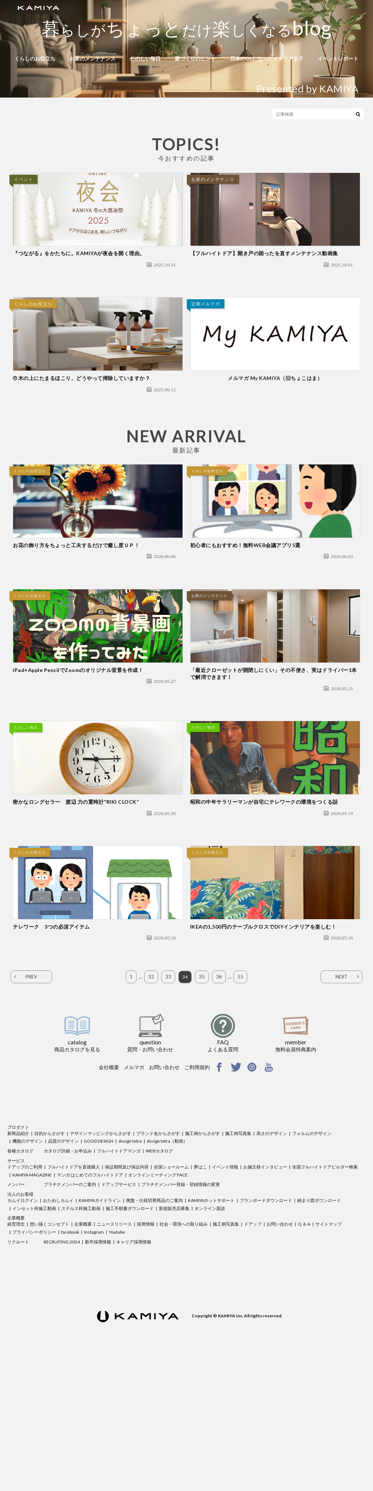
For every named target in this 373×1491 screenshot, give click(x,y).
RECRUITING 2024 (62, 1371)
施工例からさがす (202, 1262)
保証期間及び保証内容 (127, 1296)
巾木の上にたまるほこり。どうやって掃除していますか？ (81, 421)
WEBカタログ (159, 1280)
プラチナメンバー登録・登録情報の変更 (180, 1313)
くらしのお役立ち (35, 58)
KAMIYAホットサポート (211, 1329)
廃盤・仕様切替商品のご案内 (154, 1329)
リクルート (18, 1371)
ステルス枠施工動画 (81, 1337)
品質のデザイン (63, 1270)
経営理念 (16, 1353)
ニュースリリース (114, 1353)
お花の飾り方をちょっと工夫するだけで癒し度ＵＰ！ (76, 609)
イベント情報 (225, 1296)
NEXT (341, 1106)
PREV (31, 1106)
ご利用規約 (197, 1196)
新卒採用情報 (98, 1371)
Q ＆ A (304, 1353)
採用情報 (145, 1353)
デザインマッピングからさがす (100, 1262)
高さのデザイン (271, 1262)
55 (241, 1106)
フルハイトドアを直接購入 (73, 1296)
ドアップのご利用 (24, 1296)
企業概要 (16, 1347)
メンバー (16, 1313)
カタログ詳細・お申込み (68, 1280)
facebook (70, 1361)
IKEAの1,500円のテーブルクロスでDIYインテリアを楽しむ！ (263, 1056)
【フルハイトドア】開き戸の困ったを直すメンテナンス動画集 (264, 275)
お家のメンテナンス (92, 58)
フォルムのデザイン (311, 1262)
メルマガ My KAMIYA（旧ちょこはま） (275, 421)
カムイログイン (22, 1329)
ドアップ (253, 1353)
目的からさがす (49, 1262)
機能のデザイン (27, 1270)
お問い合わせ (164, 1196)
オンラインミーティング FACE (158, 1304)
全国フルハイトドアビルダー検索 (325, 1296)
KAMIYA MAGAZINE (32, 1304)
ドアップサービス (118, 1313)
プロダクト (18, 1256)
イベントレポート (338, 58)
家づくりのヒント (195, 58)
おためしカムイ (58, 1329)
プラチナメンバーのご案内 (70, 1313)
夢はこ (200, 1296)
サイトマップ (328, 1353)
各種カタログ (20, 1280)
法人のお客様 (20, 1323)
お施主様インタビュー (265, 1296)
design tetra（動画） (167, 1270)
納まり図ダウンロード (319, 1329)
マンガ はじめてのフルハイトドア (90, 1304)
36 (219, 1106)
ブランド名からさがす (158, 1262)
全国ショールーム (171, 1296)
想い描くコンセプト (49, 1353)
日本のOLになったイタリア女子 (266, 58)
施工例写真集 (238, 1262)
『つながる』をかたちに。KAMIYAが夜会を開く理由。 (79, 275)
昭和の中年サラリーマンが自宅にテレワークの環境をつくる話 (264, 909)
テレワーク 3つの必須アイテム (51, 1056)
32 (151, 1106)
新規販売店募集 (174, 1337)
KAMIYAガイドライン (100, 1329)
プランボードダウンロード (266, 1329)
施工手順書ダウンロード (130, 1337)
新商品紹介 (18, 1262)
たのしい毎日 (145, 58)
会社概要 (109, 1196)
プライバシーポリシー (34, 1361)
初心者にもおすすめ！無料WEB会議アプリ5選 (245, 609)
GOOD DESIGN (98, 1270)
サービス (16, 1290)
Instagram (94, 1361)
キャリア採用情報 (133, 1371)
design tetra (130, 1270)
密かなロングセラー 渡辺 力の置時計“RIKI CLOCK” (76, 909)
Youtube (117, 1361)
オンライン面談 (210, 1337)
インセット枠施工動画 (34, 1337)
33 (168, 1106)
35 (202, 1106)
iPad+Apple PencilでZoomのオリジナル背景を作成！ (78, 756)
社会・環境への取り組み (184, 1353)
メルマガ (134, 1196)
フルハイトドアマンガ (119, 1280)
